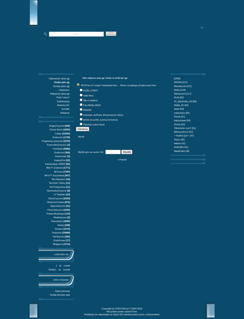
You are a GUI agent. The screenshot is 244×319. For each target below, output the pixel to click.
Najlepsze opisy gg (59, 93)
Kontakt (65, 109)
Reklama (64, 113)
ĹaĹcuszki (63, 265)
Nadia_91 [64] (181, 105)
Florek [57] (179, 116)
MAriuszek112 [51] (183, 132)
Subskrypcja (63, 101)
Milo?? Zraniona (54, 167)
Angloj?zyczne (56, 126)
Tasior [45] (179, 139)
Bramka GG (63, 105)
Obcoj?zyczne (55, 198)
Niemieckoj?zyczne (57, 190)
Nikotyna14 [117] (182, 93)
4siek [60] (179, 109)
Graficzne (59, 152)
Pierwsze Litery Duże (94, 124)
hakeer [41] (180, 143)
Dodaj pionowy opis (60, 295)
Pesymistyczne (55, 210)
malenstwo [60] (182, 113)
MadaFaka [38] (181, 151)
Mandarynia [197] (183, 86)
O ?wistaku (59, 194)
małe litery (88, 95)
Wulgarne (58, 244)
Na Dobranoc (58, 179)
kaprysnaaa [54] (182, 120)
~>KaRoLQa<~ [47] (184, 135)
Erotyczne (58, 137)
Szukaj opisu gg (61, 86)
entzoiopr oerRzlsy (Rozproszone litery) (103, 115)
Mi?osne (58, 171)
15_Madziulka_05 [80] (185, 101)
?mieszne (56, 232)
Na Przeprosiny (57, 187)
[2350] (177, 78)
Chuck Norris (56, 129)
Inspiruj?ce (59, 160)
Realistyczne (60, 217)
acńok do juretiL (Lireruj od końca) (100, 120)
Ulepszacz (64, 90)
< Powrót (122, 159)
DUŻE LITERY (90, 90)
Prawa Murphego (55, 213)
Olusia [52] (179, 124)
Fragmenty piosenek (52, 141)
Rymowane (57, 221)
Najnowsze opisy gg (59, 78)
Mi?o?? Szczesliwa (54, 175)
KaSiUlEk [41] (181, 147)
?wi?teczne (58, 236)
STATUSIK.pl (122, 308)
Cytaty (58, 133)
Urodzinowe (59, 240)
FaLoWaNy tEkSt (92, 105)
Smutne (59, 229)
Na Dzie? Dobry (57, 183)
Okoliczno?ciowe (55, 202)
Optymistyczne (57, 206)
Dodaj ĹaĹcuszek (59, 269)
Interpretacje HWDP (55, 164)
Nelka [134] (180, 90)
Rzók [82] (179, 97)
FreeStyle (58, 149)
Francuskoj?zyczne (57, 145)
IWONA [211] (180, 82)
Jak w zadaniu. (90, 100)
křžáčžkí (87, 110)
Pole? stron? (63, 97)
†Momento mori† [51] (185, 128)
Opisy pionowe (62, 291)
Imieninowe (61, 156)
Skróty (61, 225)
